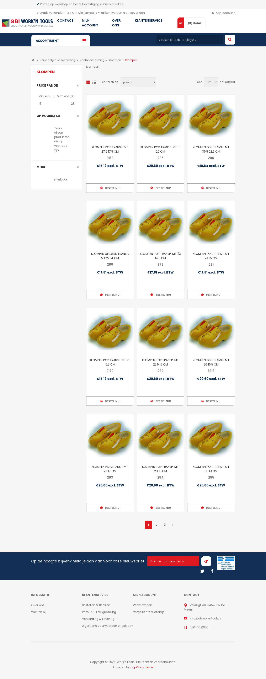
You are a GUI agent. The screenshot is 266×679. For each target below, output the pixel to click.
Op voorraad (48, 116)
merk (41, 167)
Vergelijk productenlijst (149, 612)
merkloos (61, 179)
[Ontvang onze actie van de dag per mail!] (173, 561)
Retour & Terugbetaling (99, 612)
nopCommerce (142, 667)
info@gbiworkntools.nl (205, 618)
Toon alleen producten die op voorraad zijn (62, 139)
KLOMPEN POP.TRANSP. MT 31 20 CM (160, 149)
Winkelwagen (142, 605)
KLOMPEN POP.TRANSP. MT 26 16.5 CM (211, 362)
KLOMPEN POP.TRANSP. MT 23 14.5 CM (160, 256)
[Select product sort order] (138, 82)
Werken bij (38, 612)
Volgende (172, 525)
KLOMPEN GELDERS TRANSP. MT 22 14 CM (110, 256)
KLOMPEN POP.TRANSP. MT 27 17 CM (110, 469)
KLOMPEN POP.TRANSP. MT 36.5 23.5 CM (211, 149)
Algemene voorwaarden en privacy (107, 626)
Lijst (94, 82)
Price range (47, 85)
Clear (77, 85)
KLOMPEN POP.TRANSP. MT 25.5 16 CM (160, 362)
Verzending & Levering (98, 619)
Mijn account (225, 13)
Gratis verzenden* (53, 13)
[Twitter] (202, 571)
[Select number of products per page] (211, 82)
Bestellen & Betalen (96, 605)
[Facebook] (212, 571)
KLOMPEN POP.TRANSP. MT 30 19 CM (211, 469)
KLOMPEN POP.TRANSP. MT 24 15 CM (211, 256)
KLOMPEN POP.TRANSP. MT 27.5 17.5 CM (110, 149)
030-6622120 (199, 627)
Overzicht (88, 82)
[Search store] (189, 39)
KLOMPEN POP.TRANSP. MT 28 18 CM (160, 469)
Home (33, 60)
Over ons (37, 605)
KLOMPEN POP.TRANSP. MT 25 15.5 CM (110, 362)
